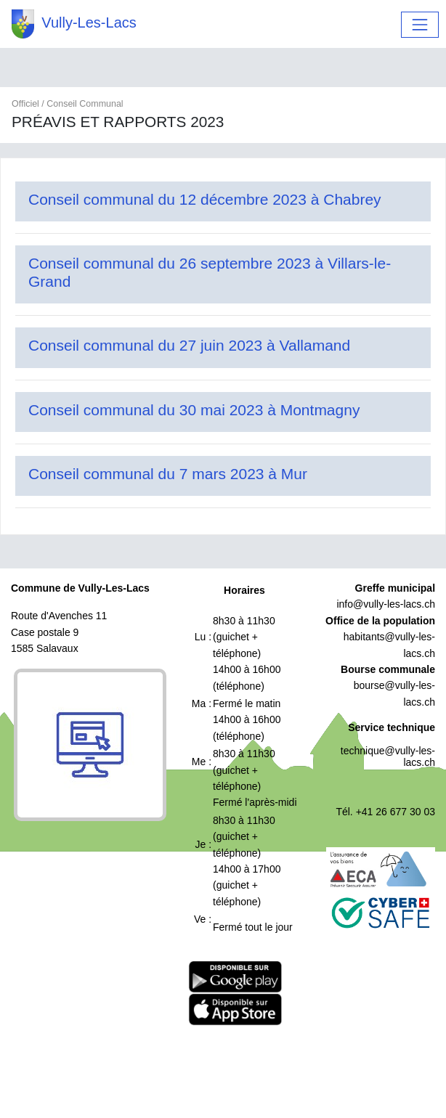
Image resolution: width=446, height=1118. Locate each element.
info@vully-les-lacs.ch (385, 604)
